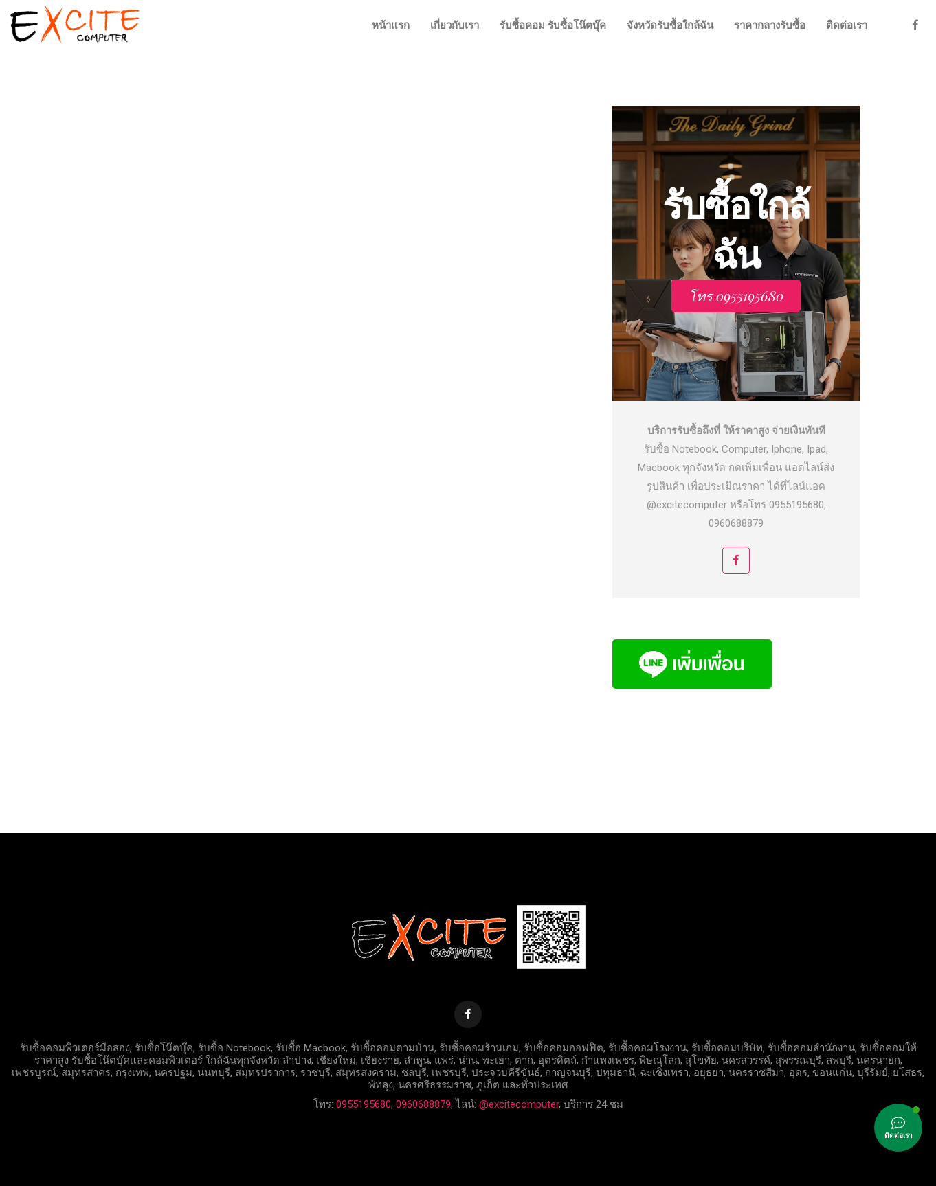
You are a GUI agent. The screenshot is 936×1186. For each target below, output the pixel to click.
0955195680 (363, 1104)
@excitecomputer (519, 1104)
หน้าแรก (391, 25)
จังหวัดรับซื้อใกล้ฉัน (670, 25)
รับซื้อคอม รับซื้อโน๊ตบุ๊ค (553, 25)
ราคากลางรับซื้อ (769, 25)
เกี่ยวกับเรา (454, 25)
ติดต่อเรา (846, 25)
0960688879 (423, 1104)
